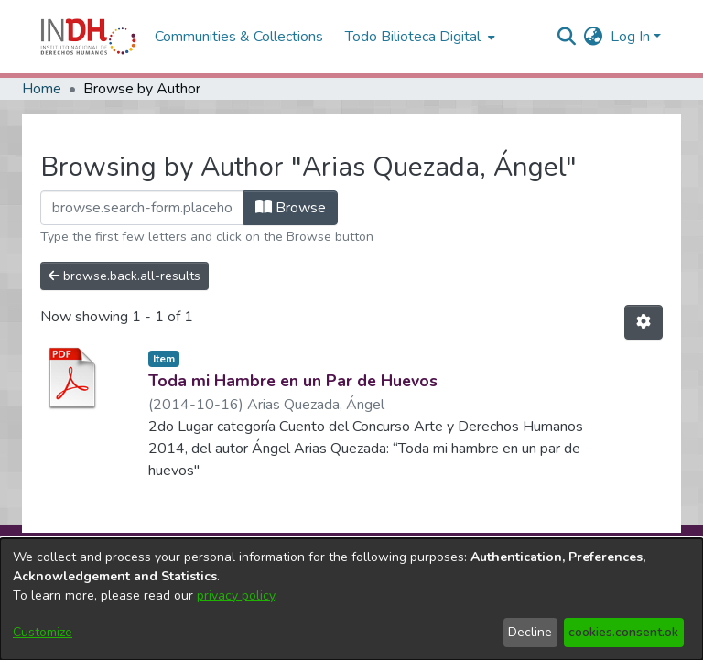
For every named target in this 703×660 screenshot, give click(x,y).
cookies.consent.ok (623, 632)
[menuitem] (593, 37)
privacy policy (236, 595)
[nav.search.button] (567, 37)
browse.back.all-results (124, 276)
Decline (530, 632)
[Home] (88, 36)
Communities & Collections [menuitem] (239, 37)
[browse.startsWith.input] (142, 207)
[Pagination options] (643, 322)
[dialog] (351, 599)
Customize (42, 632)
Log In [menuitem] (630, 37)
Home (41, 89)
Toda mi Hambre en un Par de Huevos (293, 381)
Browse (290, 208)
